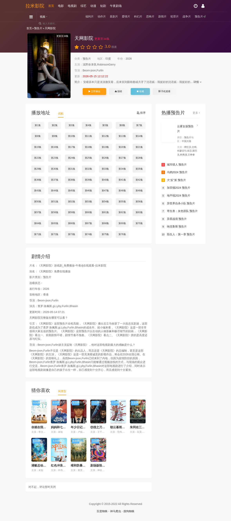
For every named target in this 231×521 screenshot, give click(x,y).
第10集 (71, 136)
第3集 (72, 125)
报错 (118, 91)
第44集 (54, 190)
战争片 (187, 16)
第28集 (139, 157)
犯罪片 (174, 16)
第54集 (105, 201)
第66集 (71, 223)
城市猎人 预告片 (174, 164)
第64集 (37, 223)
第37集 (54, 179)
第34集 (122, 168)
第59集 (71, 212)
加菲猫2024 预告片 (175, 188)
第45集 (71, 190)
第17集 (71, 147)
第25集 (88, 157)
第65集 (54, 223)
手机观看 (164, 91)
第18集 (88, 147)
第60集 (88, 212)
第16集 (54, 147)
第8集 (38, 136)
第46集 (88, 190)
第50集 (37, 201)
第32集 (88, 168)
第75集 (105, 234)
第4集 (88, 125)
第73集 (71, 234)
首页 (51, 5)
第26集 (105, 157)
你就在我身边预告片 (44, 427)
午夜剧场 (116, 5)
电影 (61, 5)
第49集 (139, 190)
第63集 (139, 212)
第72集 (54, 234)
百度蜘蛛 (102, 511)
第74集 (88, 234)
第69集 (122, 223)
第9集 (55, 136)
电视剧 (72, 5)
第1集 (38, 125)
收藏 (140, 91)
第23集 (54, 157)
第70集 (139, 223)
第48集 (122, 190)
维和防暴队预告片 (82, 465)
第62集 (122, 212)
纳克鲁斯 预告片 (174, 226)
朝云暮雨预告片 (120, 427)
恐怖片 (150, 16)
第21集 (139, 147)
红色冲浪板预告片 (62, 465)
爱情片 (126, 16)
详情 (197, 82)
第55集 (122, 201)
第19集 (105, 147)
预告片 (199, 16)
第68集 (105, 223)
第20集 (122, 147)
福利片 (89, 16)
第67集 (88, 223)
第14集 (139, 136)
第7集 (139, 125)
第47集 (105, 190)
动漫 (93, 5)
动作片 (102, 16)
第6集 (122, 125)
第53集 (88, 201)
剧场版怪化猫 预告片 (104, 465)
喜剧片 (114, 16)
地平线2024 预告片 (175, 195)
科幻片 (138, 16)
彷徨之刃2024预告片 (103, 427)
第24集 (71, 157)
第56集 (139, 201)
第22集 (37, 157)
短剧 (103, 5)
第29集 (37, 168)
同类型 (62, 391)
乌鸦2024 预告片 (174, 172)
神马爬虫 (115, 511)
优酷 (60, 113)
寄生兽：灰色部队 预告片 (179, 211)
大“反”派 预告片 (173, 180)
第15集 (37, 147)
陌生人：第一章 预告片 (178, 234)
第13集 (122, 136)
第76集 (122, 234)
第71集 (37, 234)
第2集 (55, 125)
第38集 (71, 179)
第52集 (71, 201)
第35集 (139, 168)
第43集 (37, 190)
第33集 (105, 168)
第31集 (71, 168)
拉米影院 (34, 5)
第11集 (88, 136)
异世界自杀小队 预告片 (178, 203)
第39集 (88, 179)
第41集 (122, 179)
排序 (141, 112)
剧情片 (162, 16)
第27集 (122, 157)
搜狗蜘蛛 (128, 511)
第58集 (54, 212)
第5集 (105, 125)
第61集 (105, 212)
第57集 (37, 212)
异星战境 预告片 (174, 219)
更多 (196, 112)
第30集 (54, 168)
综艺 (83, 5)
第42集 (139, 179)
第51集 (54, 201)
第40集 (105, 179)
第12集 (105, 136)
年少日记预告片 (81, 427)
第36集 (37, 179)
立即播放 (94, 91)
